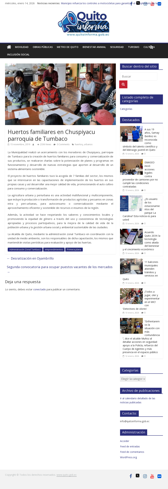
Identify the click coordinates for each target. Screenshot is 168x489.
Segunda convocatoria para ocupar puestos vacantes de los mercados (60, 269)
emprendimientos (54, 249)
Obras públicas (43, 47)
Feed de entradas (130, 446)
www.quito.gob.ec (67, 474)
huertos (79, 144)
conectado (39, 289)
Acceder (124, 441)
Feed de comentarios (132, 451)
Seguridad (117, 47)
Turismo (133, 47)
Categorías (126, 109)
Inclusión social (18, 54)
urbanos (88, 144)
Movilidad (22, 47)
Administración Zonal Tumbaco (25, 249)
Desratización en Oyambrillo (30, 258)
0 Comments (61, 144)
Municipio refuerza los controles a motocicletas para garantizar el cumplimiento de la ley (111, 3)
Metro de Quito (67, 47)
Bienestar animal (94, 47)
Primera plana (74, 249)
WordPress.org (128, 457)
